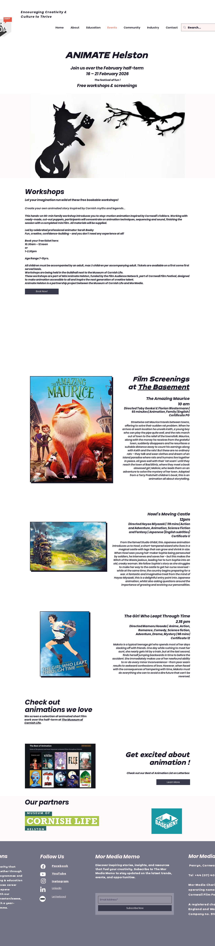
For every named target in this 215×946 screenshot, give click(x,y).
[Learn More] (173, 782)
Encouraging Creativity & (44, 12)
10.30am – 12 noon (36, 244)
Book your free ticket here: (42, 240)
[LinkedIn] (43, 889)
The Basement (163, 387)
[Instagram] (43, 881)
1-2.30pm (31, 251)
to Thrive (44, 16)
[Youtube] (43, 874)
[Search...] (199, 27)
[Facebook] (43, 866)
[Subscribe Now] (135, 908)
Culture (28, 16)
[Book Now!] (42, 291)
